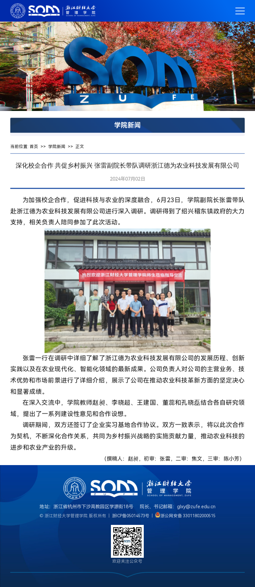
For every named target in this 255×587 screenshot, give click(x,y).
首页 (34, 148)
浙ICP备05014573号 (130, 515)
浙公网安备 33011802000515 (188, 515)
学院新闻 (56, 148)
